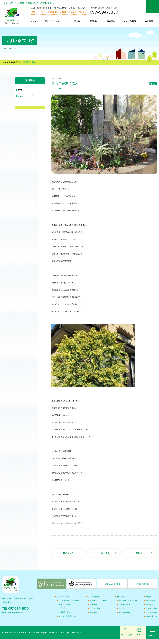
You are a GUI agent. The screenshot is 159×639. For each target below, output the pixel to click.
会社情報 (149, 21)
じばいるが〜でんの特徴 (69, 601)
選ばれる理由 (65, 604)
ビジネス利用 (95, 608)
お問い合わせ (151, 616)
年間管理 (93, 604)
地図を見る (6, 602)
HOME (33, 21)
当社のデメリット (67, 612)
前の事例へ (68, 553)
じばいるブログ (14, 62)
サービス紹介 (74, 21)
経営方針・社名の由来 (128, 601)
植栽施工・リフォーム (99, 601)
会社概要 (122, 608)
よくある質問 (130, 21)
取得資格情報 (124, 612)
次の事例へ (140, 553)
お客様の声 (150, 601)
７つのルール (65, 608)
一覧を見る (104, 553)
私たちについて (52, 21)
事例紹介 (94, 21)
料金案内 (111, 21)
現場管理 (93, 612)
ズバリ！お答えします (68, 616)
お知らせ (22, 90)
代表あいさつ (124, 604)
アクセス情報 (151, 612)
